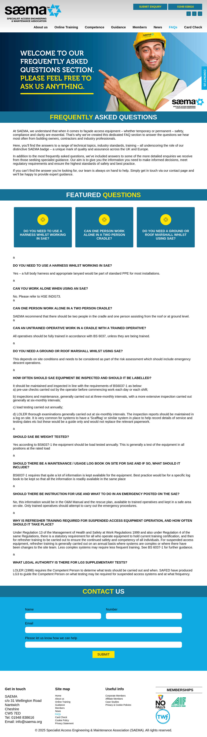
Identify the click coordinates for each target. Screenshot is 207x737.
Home (58, 695)
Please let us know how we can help (103, 641)
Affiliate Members (114, 698)
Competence (94, 27)
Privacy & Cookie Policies (118, 705)
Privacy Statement (64, 723)
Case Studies (112, 702)
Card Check (193, 27)
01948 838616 (185, 6)
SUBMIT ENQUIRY (150, 6)
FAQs (173, 27)
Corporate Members (115, 695)
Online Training (66, 27)
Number (144, 612)
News (158, 27)
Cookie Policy (62, 720)
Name (63, 612)
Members (140, 27)
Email (103, 626)
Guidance (118, 27)
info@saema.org (29, 722)
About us (41, 27)
